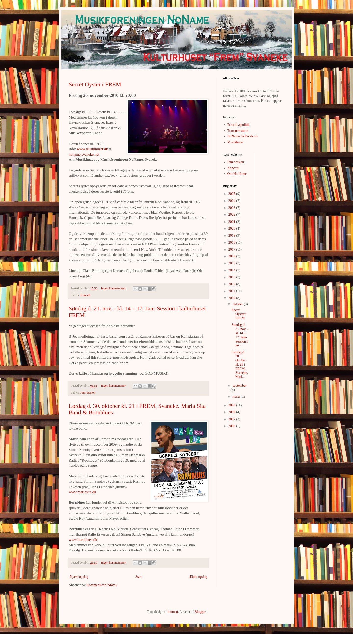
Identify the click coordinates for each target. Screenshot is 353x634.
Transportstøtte (237, 130)
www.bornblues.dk (83, 539)
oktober (238, 304)
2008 (232, 412)
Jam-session (87, 392)
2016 (232, 256)
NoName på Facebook (242, 136)
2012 (232, 284)
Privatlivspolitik (238, 125)
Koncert (85, 295)
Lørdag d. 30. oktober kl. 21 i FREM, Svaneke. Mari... (240, 364)
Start (138, 577)
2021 (232, 222)
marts (236, 396)
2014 (232, 270)
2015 (232, 263)
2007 (232, 419)
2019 (232, 235)
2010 (232, 298)
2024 (232, 201)
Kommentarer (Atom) (101, 585)
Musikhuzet (235, 142)
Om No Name (237, 174)
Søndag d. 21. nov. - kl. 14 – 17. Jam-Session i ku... (240, 335)
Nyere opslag (79, 577)
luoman (173, 612)
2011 (232, 291)
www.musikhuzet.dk (92, 149)
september (239, 385)
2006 (232, 426)
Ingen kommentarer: (114, 288)
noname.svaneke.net (84, 154)
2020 (232, 228)
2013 (232, 277)
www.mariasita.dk (82, 492)
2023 (232, 208)
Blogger (200, 612)
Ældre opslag (198, 577)
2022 (232, 214)
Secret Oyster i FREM (95, 84)
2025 (232, 194)
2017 (232, 249)
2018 (232, 242)
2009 (232, 405)
